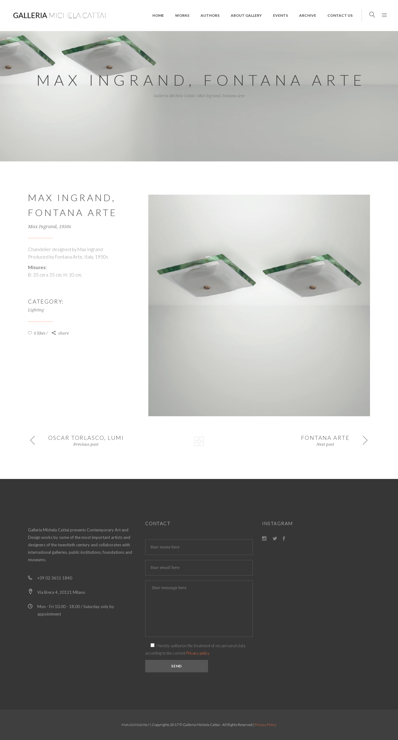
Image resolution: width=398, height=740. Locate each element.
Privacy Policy (265, 724)
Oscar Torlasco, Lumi (86, 437)
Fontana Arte (325, 437)
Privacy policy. (198, 653)
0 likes (36, 333)
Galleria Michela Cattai (174, 96)
